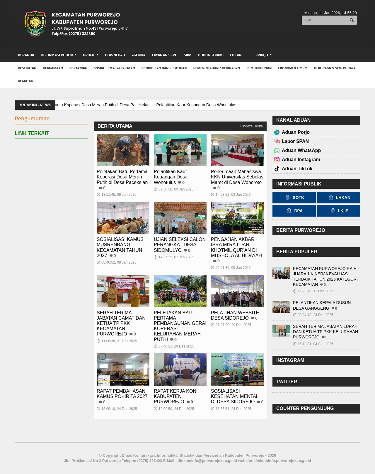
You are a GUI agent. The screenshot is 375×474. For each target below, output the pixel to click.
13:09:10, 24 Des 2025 (117, 409)
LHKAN (235, 55)
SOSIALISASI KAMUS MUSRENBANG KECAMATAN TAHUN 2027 (120, 247)
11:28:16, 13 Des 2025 (313, 291)
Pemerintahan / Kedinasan (216, 68)
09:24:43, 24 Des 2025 (313, 315)
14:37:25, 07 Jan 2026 (173, 257)
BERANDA (26, 55)
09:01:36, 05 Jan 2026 (230, 268)
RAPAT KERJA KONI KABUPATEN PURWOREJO (175, 396)
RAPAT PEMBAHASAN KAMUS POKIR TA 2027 (122, 394)
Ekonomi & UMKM (293, 68)
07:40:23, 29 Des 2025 (174, 346)
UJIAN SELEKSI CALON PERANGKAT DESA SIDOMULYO (180, 244)
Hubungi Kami (211, 55)
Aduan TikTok (297, 168)
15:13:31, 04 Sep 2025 (313, 344)
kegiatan (25, 81)
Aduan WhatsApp (301, 150)
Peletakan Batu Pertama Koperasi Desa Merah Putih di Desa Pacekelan (83, 104)
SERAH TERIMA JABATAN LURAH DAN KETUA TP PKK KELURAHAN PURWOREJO (325, 331)
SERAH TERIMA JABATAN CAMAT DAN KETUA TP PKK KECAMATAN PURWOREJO (121, 323)
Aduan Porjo (296, 132)
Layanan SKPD (164, 55)
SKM (188, 55)
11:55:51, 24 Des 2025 (231, 409)
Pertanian (78, 68)
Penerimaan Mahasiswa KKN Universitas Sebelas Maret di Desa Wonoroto (237, 177)
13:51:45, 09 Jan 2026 (116, 195)
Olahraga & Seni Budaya (335, 68)
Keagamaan (53, 68)
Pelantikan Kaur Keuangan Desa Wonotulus (196, 104)
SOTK (294, 197)
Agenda (139, 55)
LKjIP (338, 210)
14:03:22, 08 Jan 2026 (230, 195)
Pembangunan (259, 68)
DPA (294, 210)
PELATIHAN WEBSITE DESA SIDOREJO (235, 315)
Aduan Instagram (301, 159)
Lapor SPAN (295, 141)
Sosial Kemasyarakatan (114, 68)
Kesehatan (27, 68)
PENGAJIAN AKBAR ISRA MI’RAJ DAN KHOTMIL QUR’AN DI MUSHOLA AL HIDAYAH (236, 247)
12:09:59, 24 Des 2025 (174, 409)
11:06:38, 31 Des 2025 (117, 341)
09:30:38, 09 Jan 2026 (173, 189)
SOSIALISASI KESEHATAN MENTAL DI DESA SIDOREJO (234, 396)
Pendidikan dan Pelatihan (164, 68)
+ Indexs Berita (251, 126)
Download (115, 55)
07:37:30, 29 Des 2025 (231, 325)
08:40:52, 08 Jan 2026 (116, 262)
